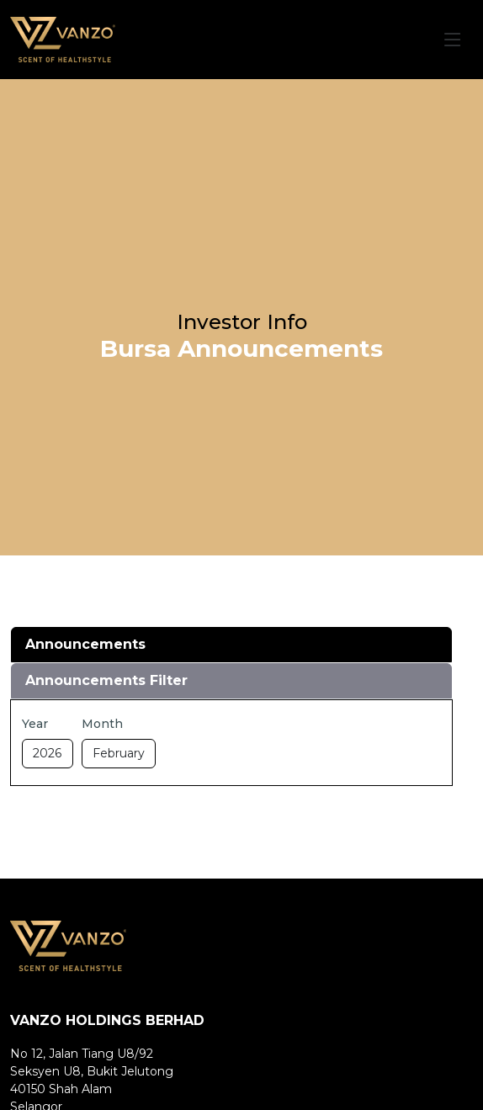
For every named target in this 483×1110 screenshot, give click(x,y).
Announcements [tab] (85, 644)
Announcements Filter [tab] (106, 680)
